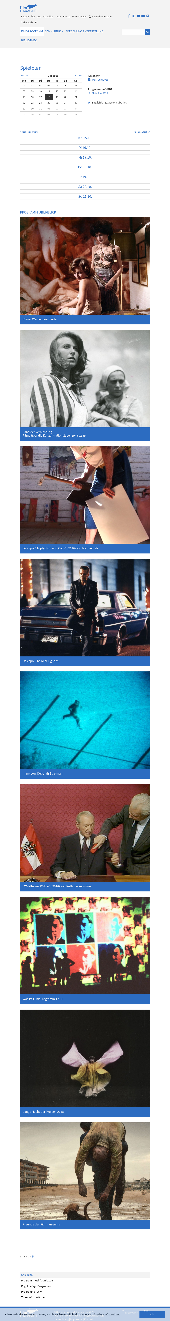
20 (65, 97)
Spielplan (27, 1275)
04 (49, 85)
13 (65, 91)
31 (40, 108)
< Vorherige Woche (29, 131)
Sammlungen (54, 31)
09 (32, 91)
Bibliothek (29, 40)
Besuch (25, 16)
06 (65, 85)
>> (80, 75)
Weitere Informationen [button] (107, 1314)
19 (57, 97)
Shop (58, 16)
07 (76, 85)
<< (22, 75)
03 (40, 85)
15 (24, 97)
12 (57, 91)
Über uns (36, 16)
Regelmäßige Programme (36, 1286)
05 (57, 85)
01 (24, 85)
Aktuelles (48, 16)
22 (24, 102)
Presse (66, 16)
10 (40, 91)
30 (32, 108)
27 (65, 102)
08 (24, 91)
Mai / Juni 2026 (98, 79)
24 (40, 102)
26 (57, 102)
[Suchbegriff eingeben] (133, 32)
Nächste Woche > (142, 131)
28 (76, 102)
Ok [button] (152, 1314)
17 (40, 97)
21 (76, 97)
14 (76, 91)
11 (49, 91)
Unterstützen (79, 16)
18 (49, 97)
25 (49, 102)
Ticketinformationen (33, 1297)
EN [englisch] (36, 22)
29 (24, 108)
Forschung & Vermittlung (84, 31)
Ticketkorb (27, 22)
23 (32, 102)
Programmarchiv (31, 1291)
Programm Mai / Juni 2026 (37, 1280)
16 (32, 97)
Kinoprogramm (32, 31)
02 (32, 85)
